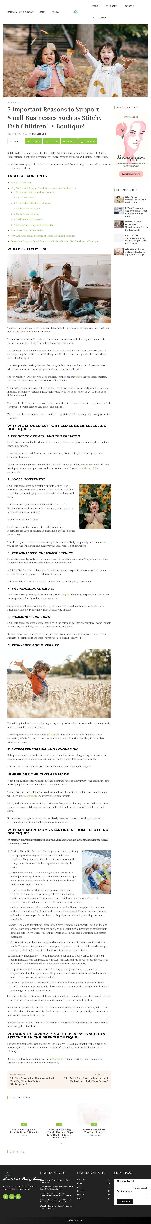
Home (10, 102)
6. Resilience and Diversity (28, 219)
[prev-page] (56, 1144)
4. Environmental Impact (27, 208)
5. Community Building (26, 213)
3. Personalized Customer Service (32, 202)
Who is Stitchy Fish (21, 182)
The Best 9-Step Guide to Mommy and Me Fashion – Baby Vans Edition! (86, 1079)
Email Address (124, 1191)
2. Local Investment (24, 197)
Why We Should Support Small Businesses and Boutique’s (43, 188)
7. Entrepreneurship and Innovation (34, 224)
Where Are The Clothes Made (26, 230)
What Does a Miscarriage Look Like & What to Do (136, 200)
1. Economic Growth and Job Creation (34, 192)
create (79, 376)
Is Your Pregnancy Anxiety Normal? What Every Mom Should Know (136, 212)
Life (22, 102)
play (28, 164)
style (75, 950)
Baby (16, 102)
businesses (57, 1058)
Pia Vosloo (39, 134)
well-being (85, 468)
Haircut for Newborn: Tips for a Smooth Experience (94, 1132)
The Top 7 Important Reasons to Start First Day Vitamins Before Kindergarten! (32, 1081)
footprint (66, 594)
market (51, 734)
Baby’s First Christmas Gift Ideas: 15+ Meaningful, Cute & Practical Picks (136, 239)
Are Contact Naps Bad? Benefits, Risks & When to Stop (24, 1132)
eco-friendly (30, 795)
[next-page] (61, 1144)
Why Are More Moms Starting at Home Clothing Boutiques (42, 235)
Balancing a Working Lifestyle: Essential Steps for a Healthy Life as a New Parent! (59, 1133)
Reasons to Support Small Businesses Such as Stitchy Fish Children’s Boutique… (55, 241)
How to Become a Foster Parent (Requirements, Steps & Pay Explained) (136, 225)
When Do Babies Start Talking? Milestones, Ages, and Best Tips (135, 252)
